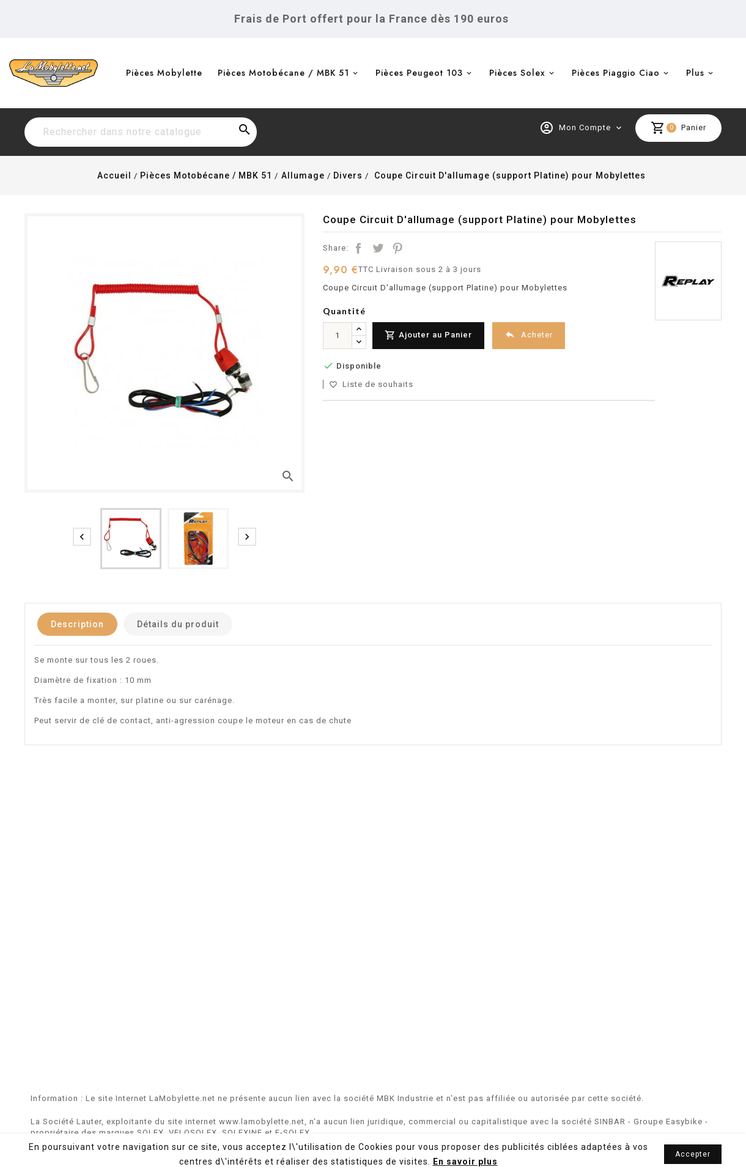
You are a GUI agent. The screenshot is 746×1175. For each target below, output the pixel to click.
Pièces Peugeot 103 (419, 73)
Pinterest (397, 248)
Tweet (378, 248)
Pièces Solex (517, 73)
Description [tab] (77, 624)
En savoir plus (465, 1161)
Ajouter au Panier (428, 335)
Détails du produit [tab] (178, 624)
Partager (358, 248)
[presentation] (82, 537)
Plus (695, 73)
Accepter (693, 1154)
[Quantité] (337, 335)
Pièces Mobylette (164, 73)
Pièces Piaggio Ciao (616, 73)
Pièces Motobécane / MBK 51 (283, 73)
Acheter (528, 335)
